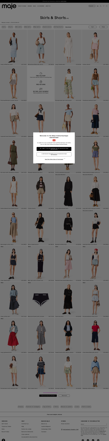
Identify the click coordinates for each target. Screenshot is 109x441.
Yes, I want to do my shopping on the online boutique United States (54, 149)
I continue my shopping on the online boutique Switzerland (54, 154)
